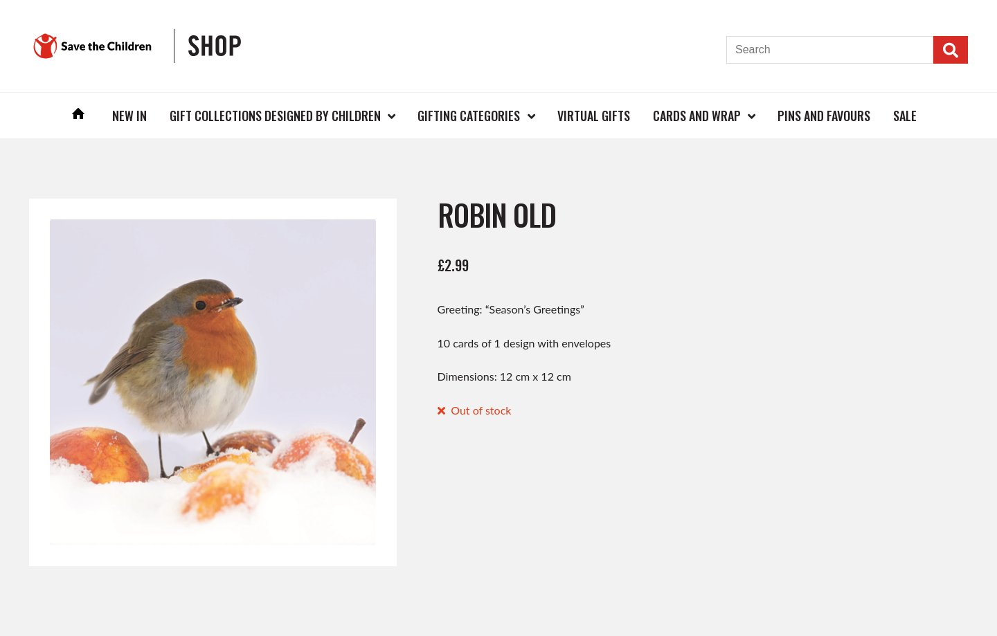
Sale (905, 116)
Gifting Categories (468, 116)
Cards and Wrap (697, 116)
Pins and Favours (824, 116)
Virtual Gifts (593, 116)
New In (129, 116)
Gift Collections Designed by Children (275, 116)
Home (79, 115)
